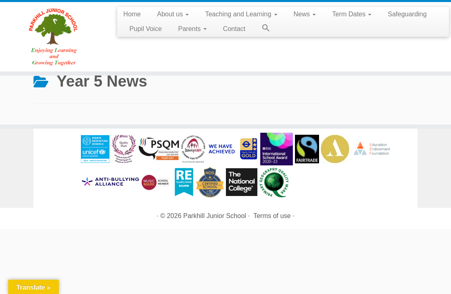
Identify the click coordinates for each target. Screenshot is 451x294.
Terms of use (272, 215)
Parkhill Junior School (214, 215)
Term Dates (351, 14)
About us (173, 14)
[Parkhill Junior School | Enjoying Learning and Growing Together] (52, 36)
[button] (262, 29)
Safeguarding (407, 14)
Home (132, 14)
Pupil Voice (145, 28)
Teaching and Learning (241, 14)
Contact (234, 28)
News (305, 14)
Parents (192, 28)
